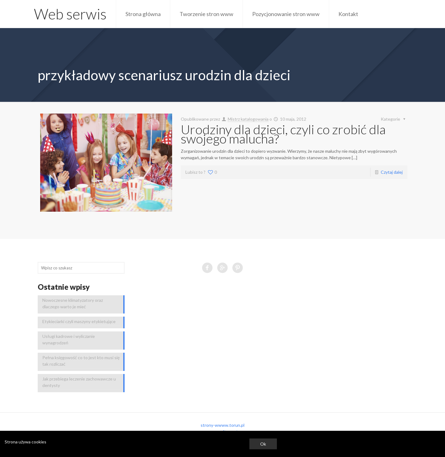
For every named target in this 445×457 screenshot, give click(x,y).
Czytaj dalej (392, 172)
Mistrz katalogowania (248, 119)
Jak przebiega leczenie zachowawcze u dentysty (79, 382)
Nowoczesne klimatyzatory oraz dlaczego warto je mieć (72, 303)
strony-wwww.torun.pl (222, 425)
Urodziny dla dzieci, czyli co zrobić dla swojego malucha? (283, 134)
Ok (263, 444)
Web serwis (70, 14)
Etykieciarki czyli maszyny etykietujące (79, 321)
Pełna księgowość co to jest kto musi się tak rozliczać (81, 361)
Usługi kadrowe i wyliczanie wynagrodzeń (68, 339)
